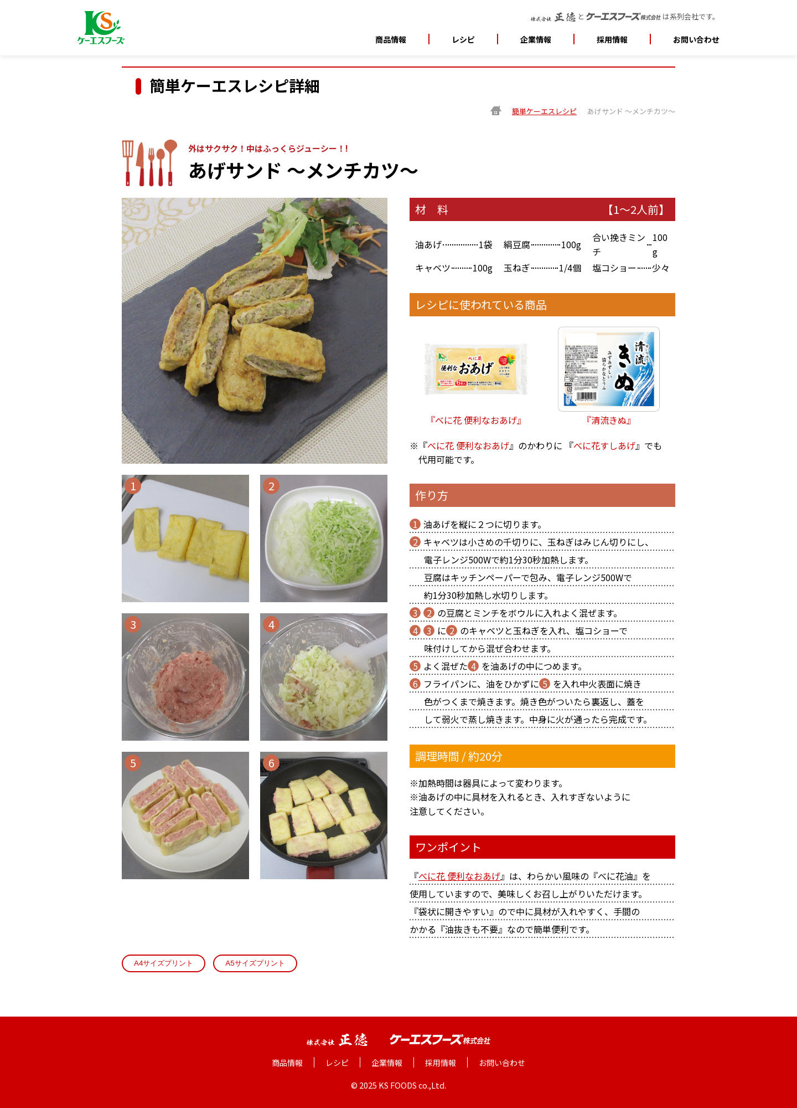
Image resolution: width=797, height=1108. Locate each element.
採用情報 (612, 39)
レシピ (463, 39)
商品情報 (390, 39)
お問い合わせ (696, 39)
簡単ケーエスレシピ (544, 111)
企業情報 (386, 1062)
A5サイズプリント (254, 963)
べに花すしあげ (604, 445)
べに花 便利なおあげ (468, 445)
